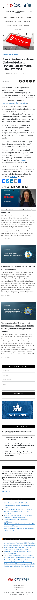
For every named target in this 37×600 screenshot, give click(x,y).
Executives (27, 21)
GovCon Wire (20, 592)
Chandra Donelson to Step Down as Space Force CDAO (18, 432)
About (20, 25)
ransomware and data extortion (14, 103)
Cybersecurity (9, 21)
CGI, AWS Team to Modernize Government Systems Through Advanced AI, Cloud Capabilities (18, 511)
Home (5, 17)
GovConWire (13, 539)
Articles (15, 25)
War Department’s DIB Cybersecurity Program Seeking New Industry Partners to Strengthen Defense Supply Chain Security (20, 445)
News (9, 25)
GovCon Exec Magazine (17, 594)
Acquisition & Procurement (16, 17)
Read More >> (6, 491)
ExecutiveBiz (14, 499)
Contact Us (17, 29)
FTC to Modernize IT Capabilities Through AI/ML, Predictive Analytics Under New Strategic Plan (18, 453)
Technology (18, 21)
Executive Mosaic (9, 592)
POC (27, 594)
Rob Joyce (25, 160)
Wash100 (27, 25)
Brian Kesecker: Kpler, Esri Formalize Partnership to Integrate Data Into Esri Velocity (17, 505)
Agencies (28, 17)
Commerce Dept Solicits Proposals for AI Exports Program (18, 438)
